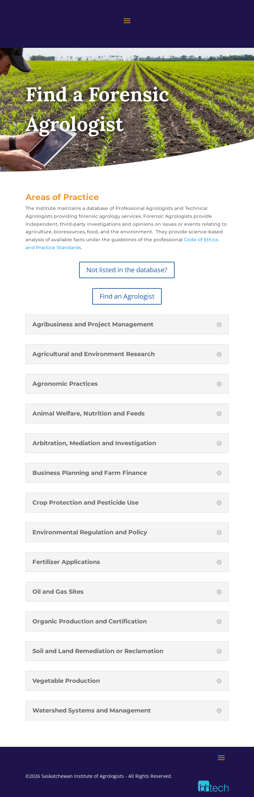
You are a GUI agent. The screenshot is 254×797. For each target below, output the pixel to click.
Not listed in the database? (126, 269)
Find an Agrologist (127, 296)
